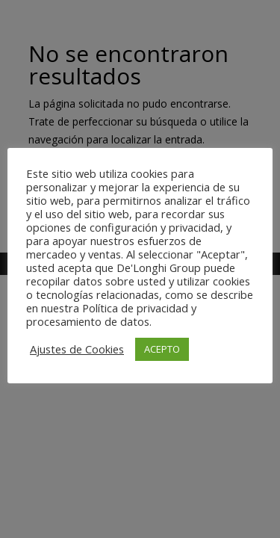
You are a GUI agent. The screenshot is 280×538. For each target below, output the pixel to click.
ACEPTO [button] (162, 349)
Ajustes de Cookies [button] (77, 349)
